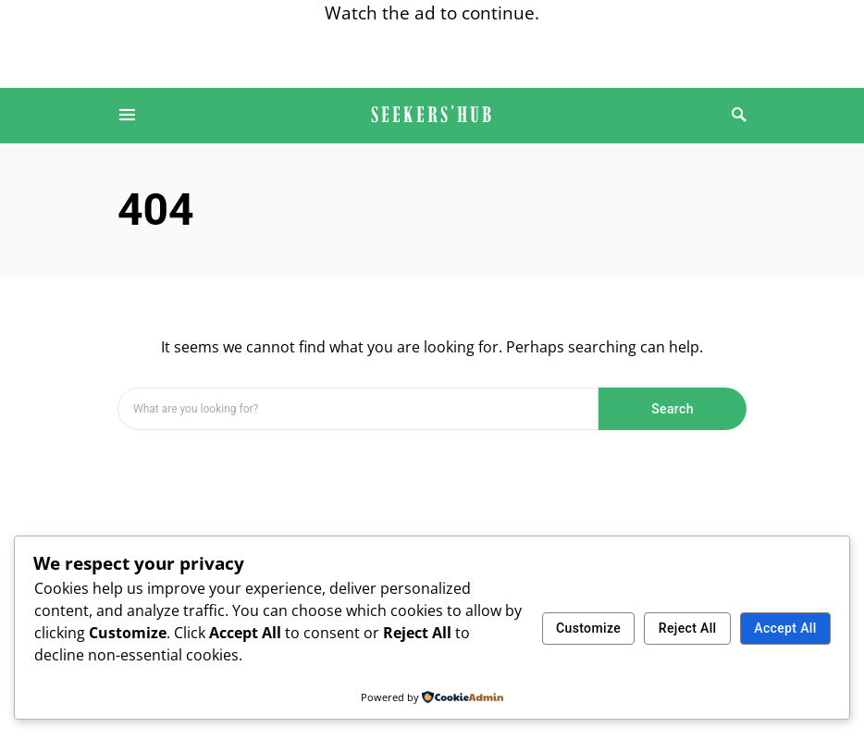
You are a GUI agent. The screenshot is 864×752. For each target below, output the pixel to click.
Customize (588, 628)
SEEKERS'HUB (432, 114)
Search (672, 408)
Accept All (785, 628)
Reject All (688, 628)
